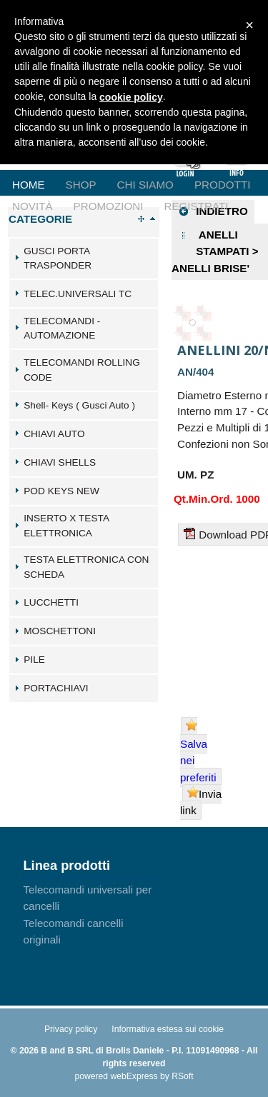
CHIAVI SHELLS (60, 462)
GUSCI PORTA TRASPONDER (57, 258)
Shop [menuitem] (81, 185)
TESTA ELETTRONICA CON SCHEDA (86, 567)
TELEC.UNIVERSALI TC (77, 294)
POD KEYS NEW (61, 491)
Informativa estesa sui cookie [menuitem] (167, 1029)
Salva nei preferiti (198, 751)
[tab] (84, 258)
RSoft (182, 1076)
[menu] (134, 173)
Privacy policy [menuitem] (70, 1029)
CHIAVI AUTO (54, 434)
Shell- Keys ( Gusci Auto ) (79, 405)
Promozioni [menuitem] (109, 206)
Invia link (201, 801)
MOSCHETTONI (60, 631)
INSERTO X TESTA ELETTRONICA (66, 526)
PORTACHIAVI (56, 688)
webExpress (133, 1076)
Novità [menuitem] (32, 206)
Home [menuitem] (28, 185)
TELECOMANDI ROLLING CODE (82, 370)
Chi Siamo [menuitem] (145, 185)
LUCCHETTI (51, 602)
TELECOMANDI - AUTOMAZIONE (62, 328)
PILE (34, 659)
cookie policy (131, 97)
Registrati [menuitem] (196, 206)
